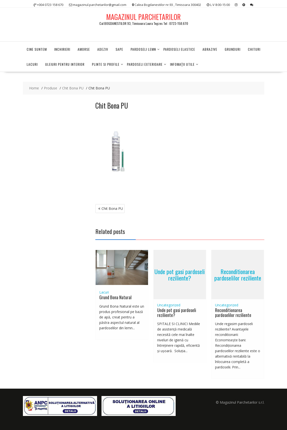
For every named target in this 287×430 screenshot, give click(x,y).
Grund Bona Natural (115, 297)
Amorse (84, 49)
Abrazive (210, 49)
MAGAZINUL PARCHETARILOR (143, 17)
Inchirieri (62, 49)
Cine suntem (37, 49)
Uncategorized (168, 305)
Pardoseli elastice (179, 49)
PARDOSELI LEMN (143, 49)
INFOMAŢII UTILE (182, 64)
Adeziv (102, 49)
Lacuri (32, 64)
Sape (119, 49)
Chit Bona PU (112, 208)
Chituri (254, 49)
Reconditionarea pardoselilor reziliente (237, 274)
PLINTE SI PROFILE (105, 64)
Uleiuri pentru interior (64, 64)
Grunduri (232, 49)
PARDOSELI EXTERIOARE (145, 64)
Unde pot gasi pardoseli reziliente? (179, 274)
